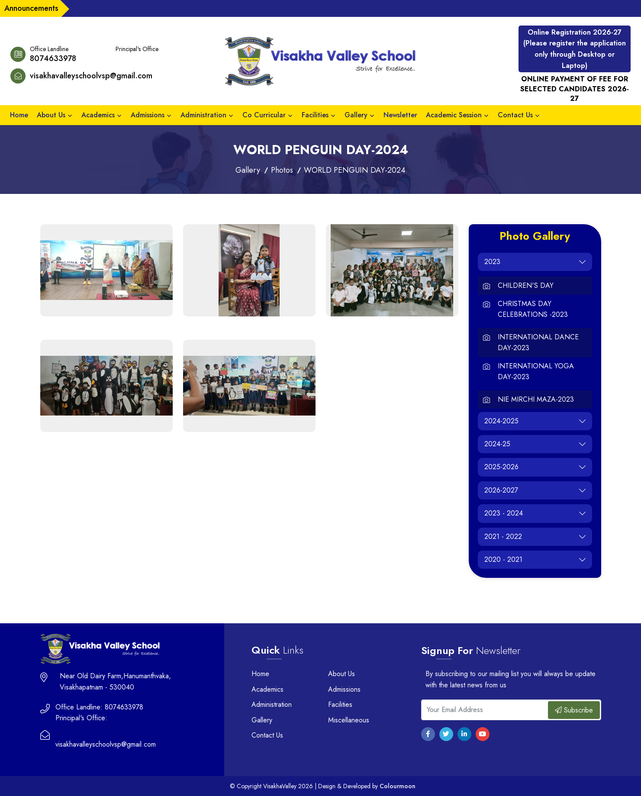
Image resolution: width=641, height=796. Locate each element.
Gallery (356, 115)
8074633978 (53, 58)
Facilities (315, 115)
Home (19, 115)
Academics (98, 115)
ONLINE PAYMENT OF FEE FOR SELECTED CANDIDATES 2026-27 (574, 88)
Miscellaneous (348, 720)
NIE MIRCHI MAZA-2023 (536, 399)
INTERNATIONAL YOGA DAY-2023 (536, 371)
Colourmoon (398, 786)
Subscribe (574, 710)
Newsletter (400, 115)
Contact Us (515, 115)
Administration (203, 115)
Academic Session (454, 115)
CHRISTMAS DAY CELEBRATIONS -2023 (533, 309)
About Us (51, 115)
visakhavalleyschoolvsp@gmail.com (91, 75)
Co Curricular (264, 115)
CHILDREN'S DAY (526, 285)
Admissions (147, 115)
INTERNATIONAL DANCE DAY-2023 (538, 342)
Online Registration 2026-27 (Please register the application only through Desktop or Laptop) (574, 49)
